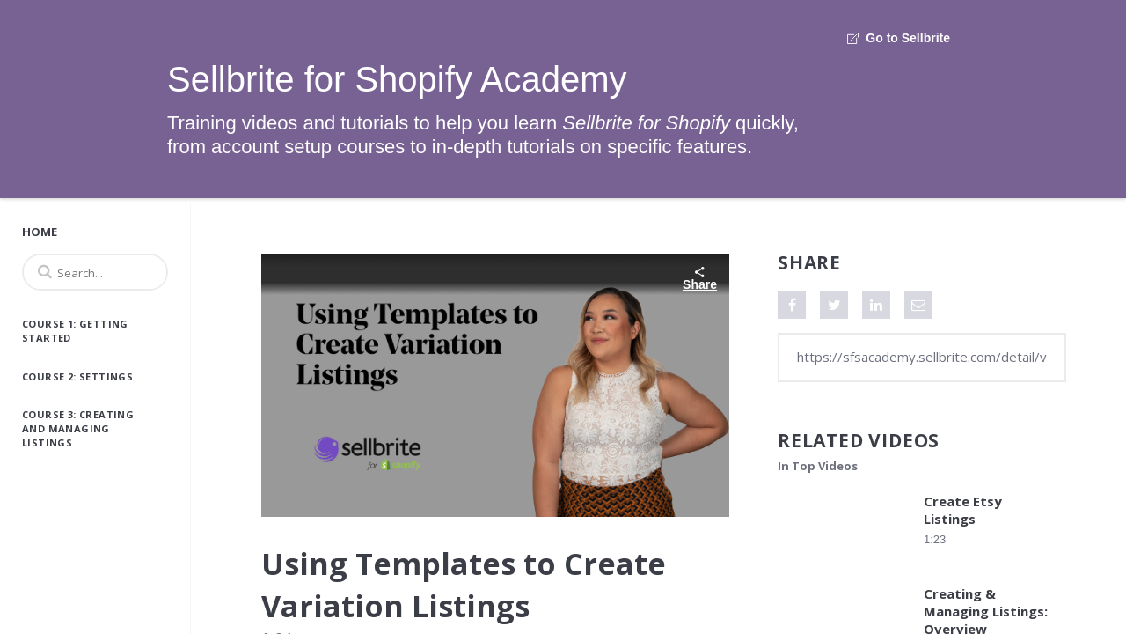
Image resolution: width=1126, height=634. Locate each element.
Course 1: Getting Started (75, 330)
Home (39, 232)
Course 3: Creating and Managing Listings (78, 428)
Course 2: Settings (77, 376)
